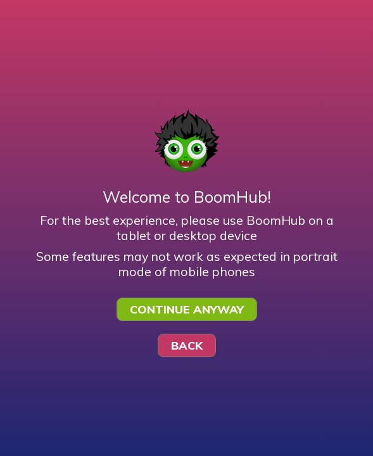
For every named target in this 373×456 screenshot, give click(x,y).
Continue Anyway (187, 309)
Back (187, 345)
